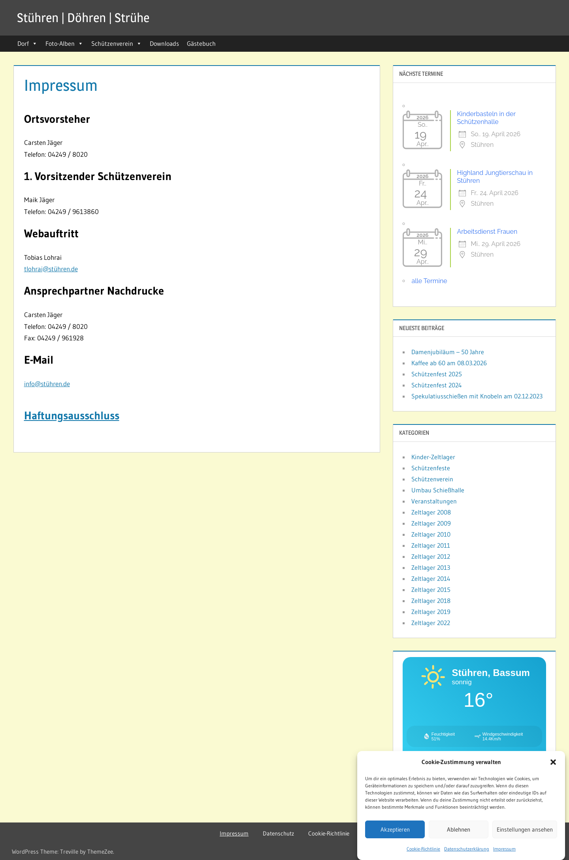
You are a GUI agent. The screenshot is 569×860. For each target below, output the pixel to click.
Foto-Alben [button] (64, 43)
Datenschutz (278, 833)
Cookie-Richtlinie (423, 849)
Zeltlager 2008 (431, 512)
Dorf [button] (27, 43)
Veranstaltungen (434, 501)
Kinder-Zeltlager (433, 457)
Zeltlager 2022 (430, 623)
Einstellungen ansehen (525, 829)
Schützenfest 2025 (436, 374)
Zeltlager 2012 (430, 556)
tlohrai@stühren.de (51, 269)
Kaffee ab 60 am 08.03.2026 (449, 363)
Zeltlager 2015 (430, 589)
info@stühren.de (47, 383)
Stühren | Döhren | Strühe (83, 17)
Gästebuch (201, 43)
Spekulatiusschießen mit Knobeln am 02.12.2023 (477, 396)
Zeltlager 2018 (430, 601)
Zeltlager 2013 (430, 567)
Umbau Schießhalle (437, 490)
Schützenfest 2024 (436, 385)
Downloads (164, 43)
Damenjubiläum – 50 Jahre (447, 352)
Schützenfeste (430, 468)
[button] (553, 762)
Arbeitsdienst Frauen (487, 231)
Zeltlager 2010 (430, 534)
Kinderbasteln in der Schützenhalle (486, 118)
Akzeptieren (395, 829)
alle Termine (429, 281)
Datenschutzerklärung (466, 849)
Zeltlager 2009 (431, 523)
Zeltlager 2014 (430, 578)
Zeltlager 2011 (430, 545)
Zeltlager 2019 (430, 612)
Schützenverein (116, 43)
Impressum (504, 849)
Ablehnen (458, 829)
